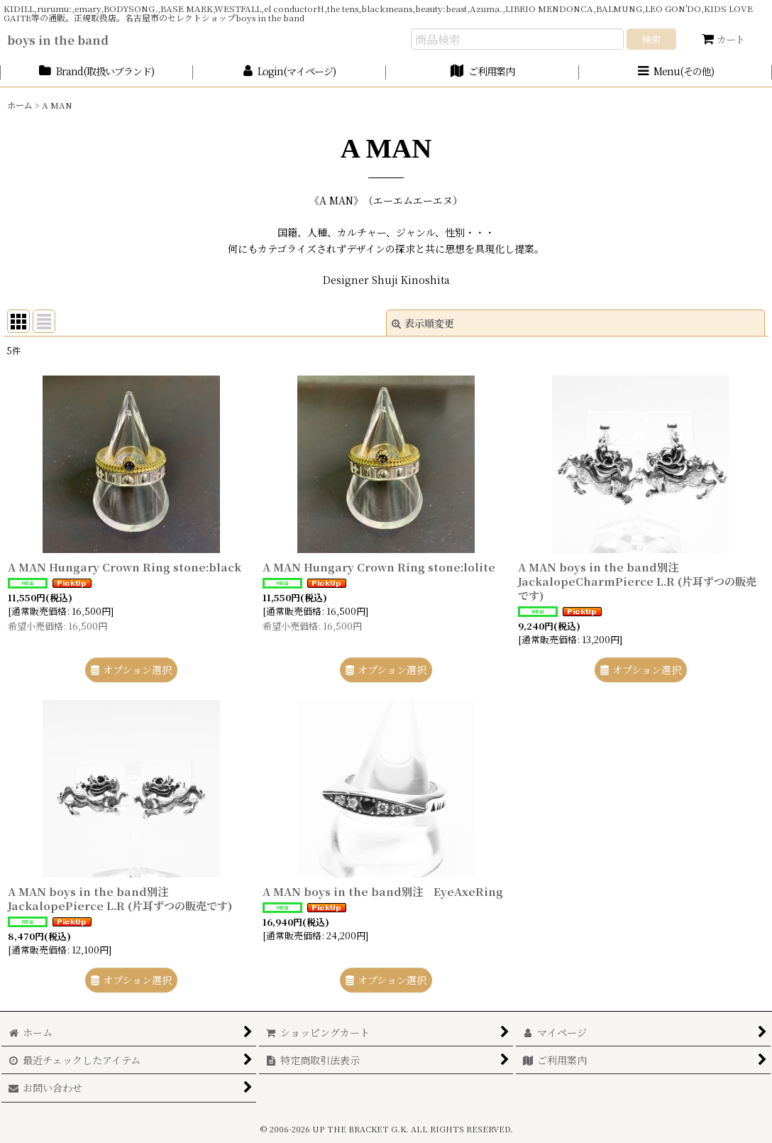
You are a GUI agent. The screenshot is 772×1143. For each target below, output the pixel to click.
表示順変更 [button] (423, 323)
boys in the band (58, 39)
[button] (675, 72)
